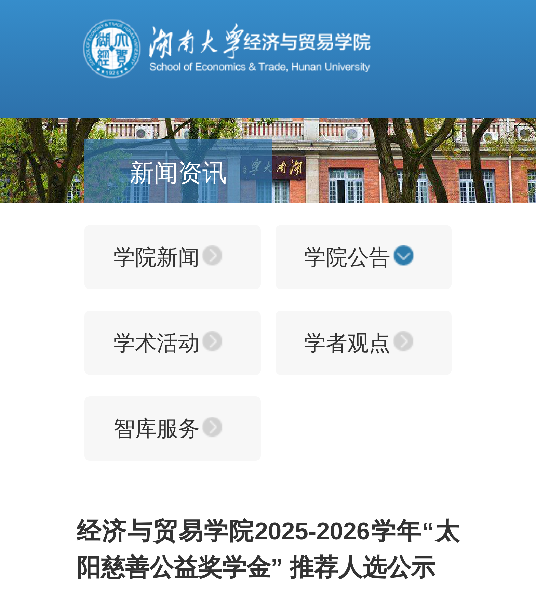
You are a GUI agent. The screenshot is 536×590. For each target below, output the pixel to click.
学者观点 (347, 343)
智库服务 (156, 428)
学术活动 (156, 343)
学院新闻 (156, 257)
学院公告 (347, 257)
